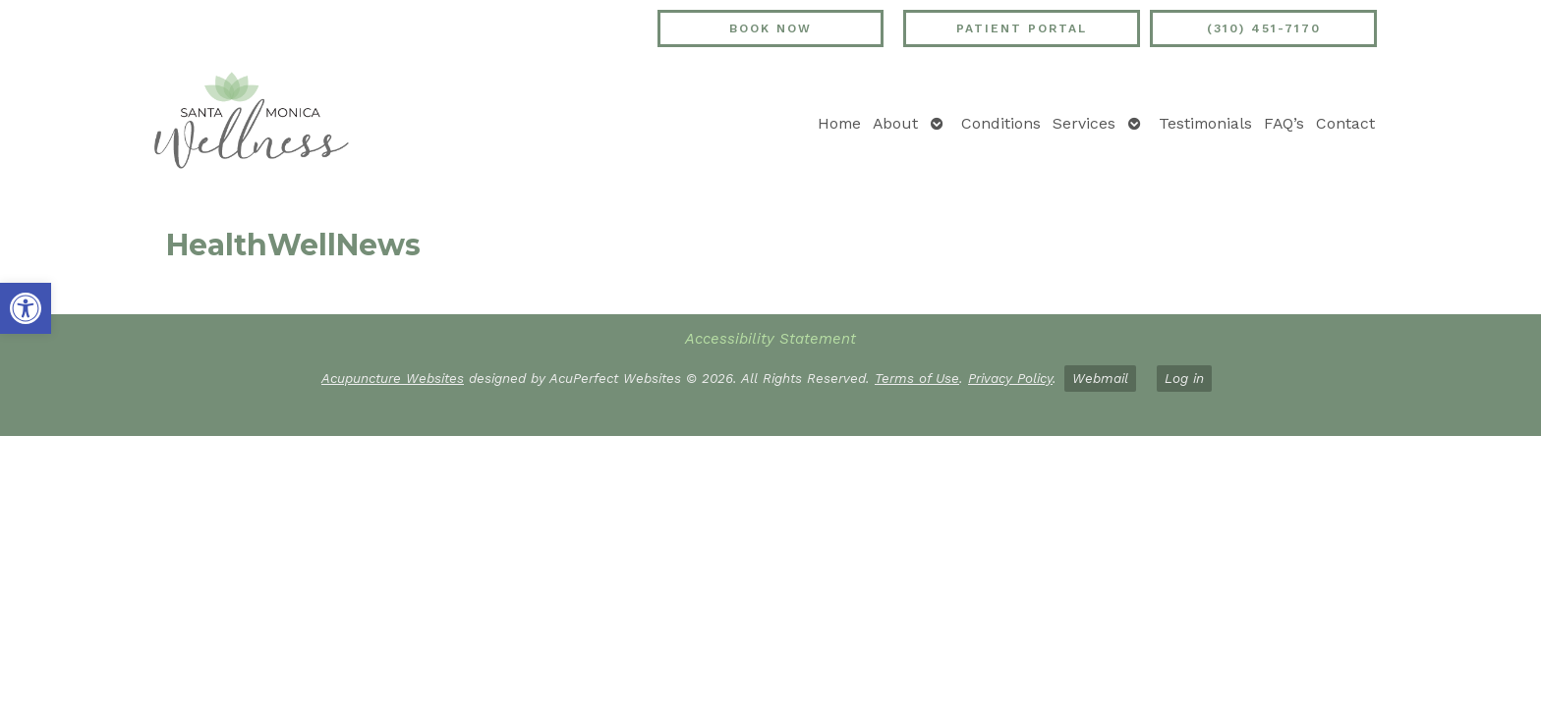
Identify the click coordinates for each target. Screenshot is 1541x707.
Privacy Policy (1010, 378)
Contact (1345, 123)
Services (1084, 123)
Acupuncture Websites (392, 378)
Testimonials (1205, 123)
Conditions (1001, 123)
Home (839, 123)
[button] (25, 308)
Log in (1184, 378)
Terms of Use (917, 378)
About (895, 123)
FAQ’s (1284, 123)
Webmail (1100, 378)
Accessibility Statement (770, 339)
